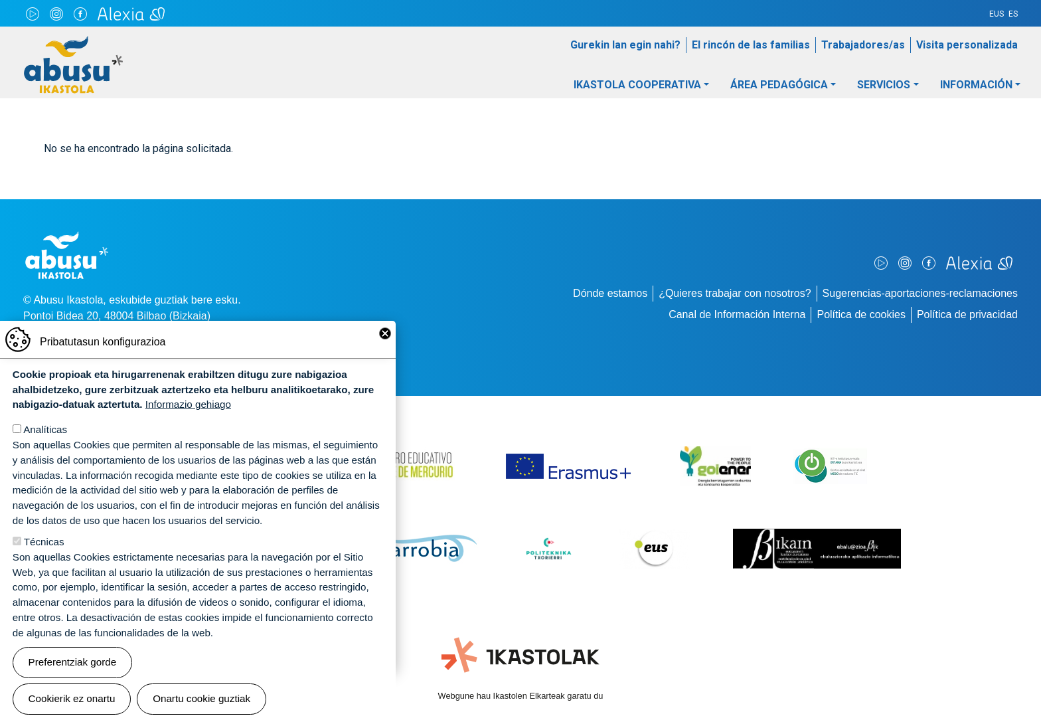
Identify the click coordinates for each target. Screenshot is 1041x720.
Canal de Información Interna (737, 314)
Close (385, 337)
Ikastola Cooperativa (637, 84)
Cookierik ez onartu (72, 701)
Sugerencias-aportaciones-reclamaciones (920, 293)
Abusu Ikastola (73, 42)
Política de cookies (861, 314)
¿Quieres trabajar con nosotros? (735, 293)
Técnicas (44, 545)
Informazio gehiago (188, 407)
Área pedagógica (779, 84)
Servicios (883, 84)
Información (976, 84)
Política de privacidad (967, 314)
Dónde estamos (610, 293)
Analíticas (45, 432)
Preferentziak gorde (73, 665)
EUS (996, 14)
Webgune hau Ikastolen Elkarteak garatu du (520, 696)
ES (1013, 14)
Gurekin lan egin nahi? (625, 45)
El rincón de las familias (751, 45)
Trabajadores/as (863, 45)
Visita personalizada (967, 45)
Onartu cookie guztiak (201, 701)
